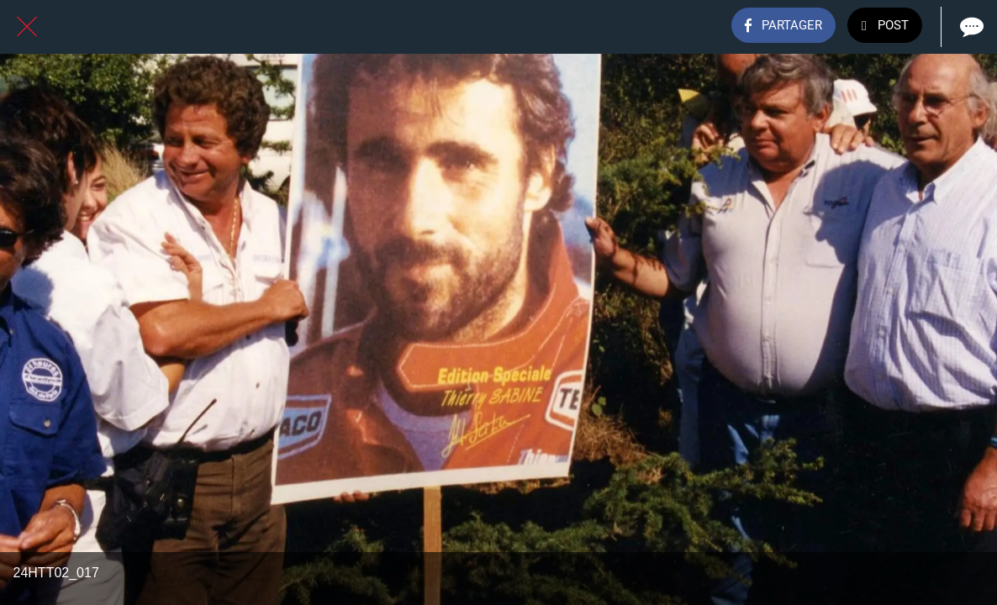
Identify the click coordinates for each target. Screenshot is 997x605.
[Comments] (970, 27)
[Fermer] (27, 27)
